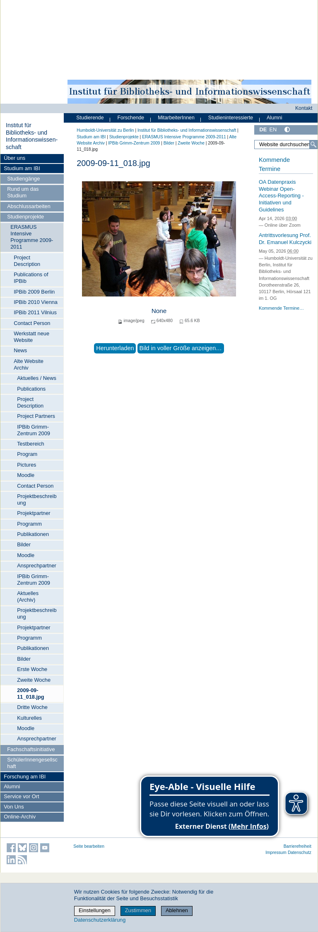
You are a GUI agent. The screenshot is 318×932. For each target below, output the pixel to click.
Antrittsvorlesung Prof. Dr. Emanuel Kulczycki (285, 238)
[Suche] (313, 144)
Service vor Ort (21, 796)
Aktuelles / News (36, 378)
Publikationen (33, 534)
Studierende (90, 118)
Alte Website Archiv (28, 364)
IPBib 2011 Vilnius (35, 312)
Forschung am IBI (25, 776)
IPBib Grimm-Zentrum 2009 (33, 430)
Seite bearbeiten (88, 846)
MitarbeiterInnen (176, 118)
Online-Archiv (20, 816)
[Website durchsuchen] (286, 144)
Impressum (276, 852)
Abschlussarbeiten (29, 206)
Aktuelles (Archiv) (28, 596)
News (20, 350)
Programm (29, 524)
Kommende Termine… (281, 308)
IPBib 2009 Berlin (34, 292)
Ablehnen (177, 910)
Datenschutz (299, 852)
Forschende (130, 118)
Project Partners (36, 416)
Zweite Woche (34, 680)
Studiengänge (23, 178)
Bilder (24, 544)
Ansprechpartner (36, 565)
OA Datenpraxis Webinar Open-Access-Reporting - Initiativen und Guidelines (281, 196)
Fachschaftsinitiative (31, 749)
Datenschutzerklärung (99, 920)
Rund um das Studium (23, 192)
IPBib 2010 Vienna (36, 302)
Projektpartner (33, 513)
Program (27, 454)
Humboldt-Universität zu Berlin (105, 130)
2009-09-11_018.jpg (30, 693)
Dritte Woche (32, 707)
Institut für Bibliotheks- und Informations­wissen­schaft (32, 136)
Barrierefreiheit (297, 846)
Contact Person (32, 323)
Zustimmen (138, 910)
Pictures (26, 465)
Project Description (27, 260)
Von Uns (14, 807)
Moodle (25, 475)
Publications (31, 389)
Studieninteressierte (230, 118)
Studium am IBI (22, 168)
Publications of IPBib (31, 277)
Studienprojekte (25, 216)
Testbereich (30, 444)
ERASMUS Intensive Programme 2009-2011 (31, 237)
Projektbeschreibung (36, 499)
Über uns (14, 158)
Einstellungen (95, 910)
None (159, 310)
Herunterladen (115, 348)
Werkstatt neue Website (31, 336)
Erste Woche (32, 669)
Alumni (12, 786)
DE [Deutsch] (263, 129)
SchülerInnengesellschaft (32, 763)
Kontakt (304, 108)
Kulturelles (29, 718)
